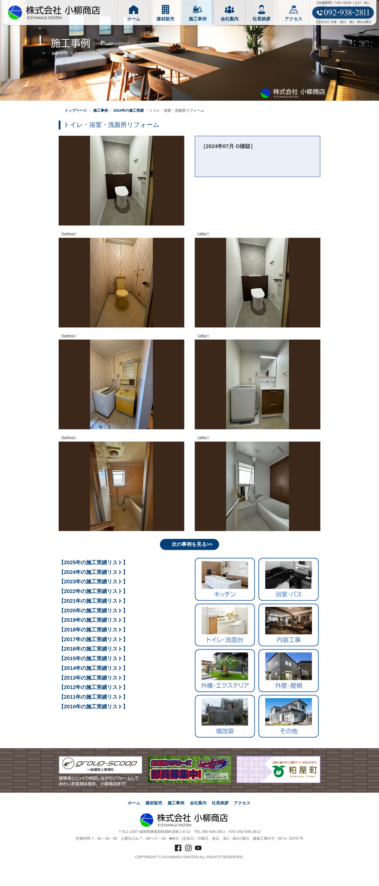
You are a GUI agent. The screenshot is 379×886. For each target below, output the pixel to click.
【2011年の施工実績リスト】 (93, 697)
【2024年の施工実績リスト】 (93, 572)
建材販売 (154, 803)
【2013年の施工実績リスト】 (93, 678)
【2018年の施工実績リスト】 (93, 630)
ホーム (134, 803)
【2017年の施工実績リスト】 (93, 639)
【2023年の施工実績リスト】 (93, 582)
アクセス (242, 803)
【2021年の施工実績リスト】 (93, 601)
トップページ (73, 110)
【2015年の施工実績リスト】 (93, 658)
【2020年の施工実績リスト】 (93, 610)
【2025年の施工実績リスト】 (93, 562)
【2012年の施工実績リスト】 (93, 687)
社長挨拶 (220, 803)
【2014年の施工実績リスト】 (93, 668)
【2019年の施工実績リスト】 (93, 620)
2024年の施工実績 (128, 110)
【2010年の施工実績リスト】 (93, 706)
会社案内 (198, 803)
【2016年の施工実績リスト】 (93, 649)
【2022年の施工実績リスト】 (93, 591)
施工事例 (100, 110)
